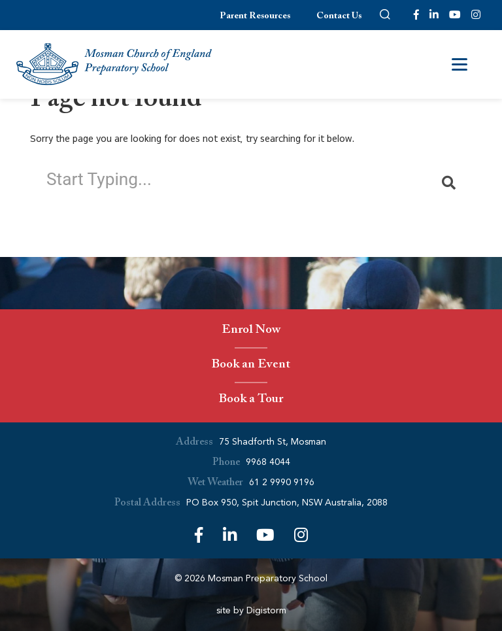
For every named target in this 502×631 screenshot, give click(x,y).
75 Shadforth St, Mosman (272, 441)
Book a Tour (250, 400)
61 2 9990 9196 (281, 482)
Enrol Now (251, 331)
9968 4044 (268, 462)
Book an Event (251, 365)
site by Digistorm (251, 610)
